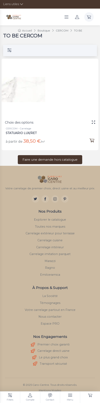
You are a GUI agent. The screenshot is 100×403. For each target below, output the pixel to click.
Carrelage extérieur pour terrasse (50, 233)
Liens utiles (11, 4)
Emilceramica (50, 275)
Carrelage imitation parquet (50, 254)
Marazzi (50, 261)
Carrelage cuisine (50, 240)
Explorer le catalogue (50, 219)
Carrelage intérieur (50, 247)
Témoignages (50, 303)
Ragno (50, 268)
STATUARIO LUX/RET (21, 133)
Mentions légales (50, 390)
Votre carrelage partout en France (50, 310)
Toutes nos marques (50, 226)
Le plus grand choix (50, 357)
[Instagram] (55, 199)
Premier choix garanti (50, 345)
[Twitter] (35, 199)
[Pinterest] (65, 199)
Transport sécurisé (50, 364)
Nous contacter (50, 316)
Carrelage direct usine (50, 351)
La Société (50, 296)
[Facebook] (45, 199)
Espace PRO (50, 323)
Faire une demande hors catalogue (50, 159)
